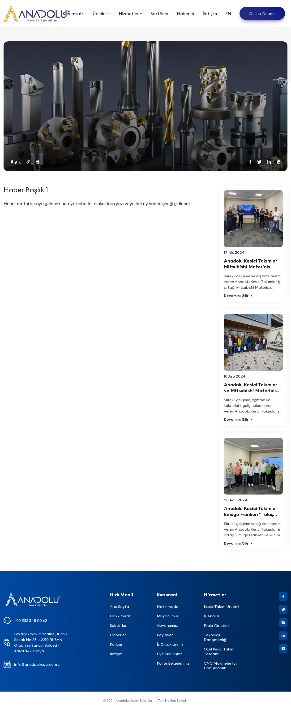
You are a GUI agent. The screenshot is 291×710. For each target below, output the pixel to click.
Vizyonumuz (167, 625)
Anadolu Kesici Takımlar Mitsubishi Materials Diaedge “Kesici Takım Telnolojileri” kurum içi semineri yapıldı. (250, 264)
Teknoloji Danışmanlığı (215, 637)
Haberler (185, 13)
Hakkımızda (120, 616)
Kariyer (116, 644)
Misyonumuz (168, 616)
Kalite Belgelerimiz (173, 663)
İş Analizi (211, 616)
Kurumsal (72, 14)
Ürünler (100, 14)
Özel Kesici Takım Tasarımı (219, 651)
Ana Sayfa (119, 606)
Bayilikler (165, 635)
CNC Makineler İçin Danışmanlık (221, 665)
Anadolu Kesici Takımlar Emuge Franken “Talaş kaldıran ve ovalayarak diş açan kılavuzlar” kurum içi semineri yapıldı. (253, 511)
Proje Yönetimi (216, 625)
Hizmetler (129, 14)
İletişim (210, 13)
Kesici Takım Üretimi (221, 606)
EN (228, 13)
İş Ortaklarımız (170, 644)
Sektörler (159, 13)
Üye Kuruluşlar (169, 653)
